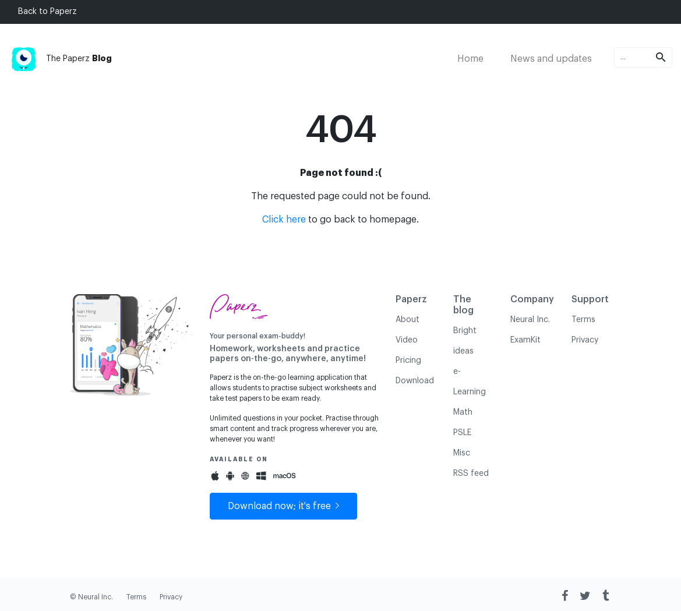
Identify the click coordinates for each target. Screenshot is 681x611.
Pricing (408, 360)
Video (407, 340)
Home (470, 58)
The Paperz (60, 58)
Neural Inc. (530, 320)
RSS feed (471, 473)
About (407, 320)
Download (415, 381)
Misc (461, 453)
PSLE (462, 433)
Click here (284, 219)
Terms (583, 320)
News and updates (551, 58)
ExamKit (525, 340)
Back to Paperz (47, 12)
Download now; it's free (283, 506)
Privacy (584, 340)
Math (462, 412)
